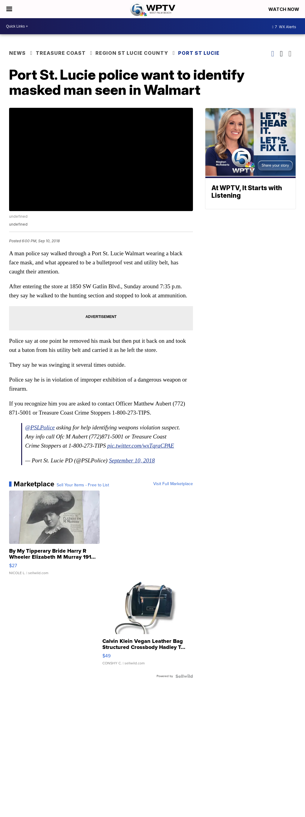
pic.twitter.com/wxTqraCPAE (140, 445)
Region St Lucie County (131, 53)
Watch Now (284, 9)
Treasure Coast (61, 53)
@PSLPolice (40, 427)
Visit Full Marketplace (173, 484)
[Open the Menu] (9, 9)
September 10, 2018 (132, 460)
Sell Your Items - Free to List (83, 485)
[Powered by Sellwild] (184, 676)
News (17, 53)
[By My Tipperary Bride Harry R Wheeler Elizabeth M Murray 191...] (54, 536)
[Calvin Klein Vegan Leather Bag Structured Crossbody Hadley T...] (147, 626)
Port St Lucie (199, 53)
